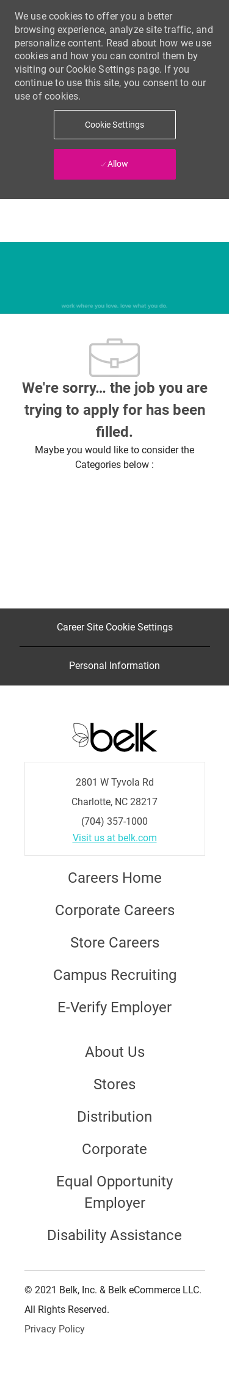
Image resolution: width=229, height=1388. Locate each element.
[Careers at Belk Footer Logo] (115, 736)
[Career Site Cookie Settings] (115, 627)
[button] (115, 124)
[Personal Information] (114, 666)
